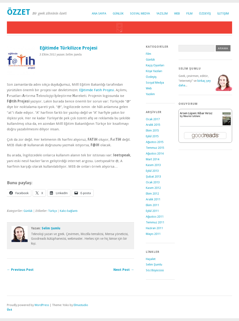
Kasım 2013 (153, 165)
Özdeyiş (205, 13)
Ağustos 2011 (155, 216)
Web (177, 13)
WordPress (42, 305)
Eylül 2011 (152, 211)
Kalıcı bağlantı (69, 211)
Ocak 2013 (153, 182)
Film (189, 13)
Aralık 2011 (153, 199)
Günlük (118, 13)
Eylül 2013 (152, 170)
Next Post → (123, 269)
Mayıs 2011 (153, 234)
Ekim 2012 (152, 193)
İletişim (223, 13)
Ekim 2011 (152, 205)
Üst (9, 309)
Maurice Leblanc (191, 116)
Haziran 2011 (154, 228)
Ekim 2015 (152, 130)
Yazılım (162, 13)
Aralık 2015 (153, 124)
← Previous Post (20, 269)
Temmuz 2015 (155, 147)
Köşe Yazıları (154, 71)
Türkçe (52, 211)
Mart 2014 (152, 159)
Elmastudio (81, 305)
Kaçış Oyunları (155, 65)
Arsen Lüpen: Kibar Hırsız (196, 113)
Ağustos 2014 (155, 153)
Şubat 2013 (153, 176)
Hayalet (150, 259)
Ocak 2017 (153, 119)
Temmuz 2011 (155, 222)
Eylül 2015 (152, 136)
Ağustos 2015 (155, 142)
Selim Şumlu (51, 228)
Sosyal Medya (140, 13)
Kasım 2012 (153, 188)
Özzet (18, 12)
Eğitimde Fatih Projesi (96, 90)
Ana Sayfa (99, 13)
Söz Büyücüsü (155, 270)
